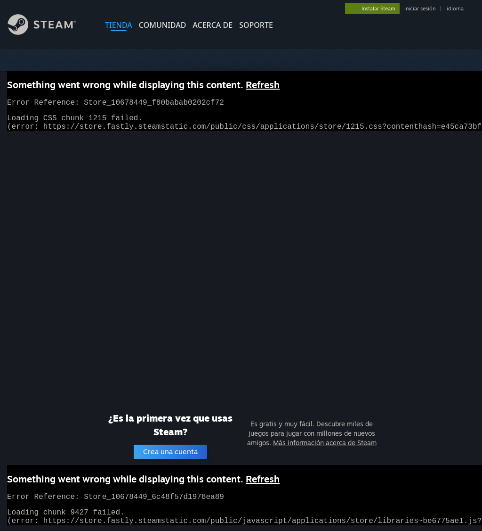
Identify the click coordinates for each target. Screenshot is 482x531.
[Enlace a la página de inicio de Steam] (49, 32)
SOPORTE (256, 25)
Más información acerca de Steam (325, 443)
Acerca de (213, 25)
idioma (455, 8)
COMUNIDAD (162, 25)
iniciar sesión (419, 8)
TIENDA (118, 25)
